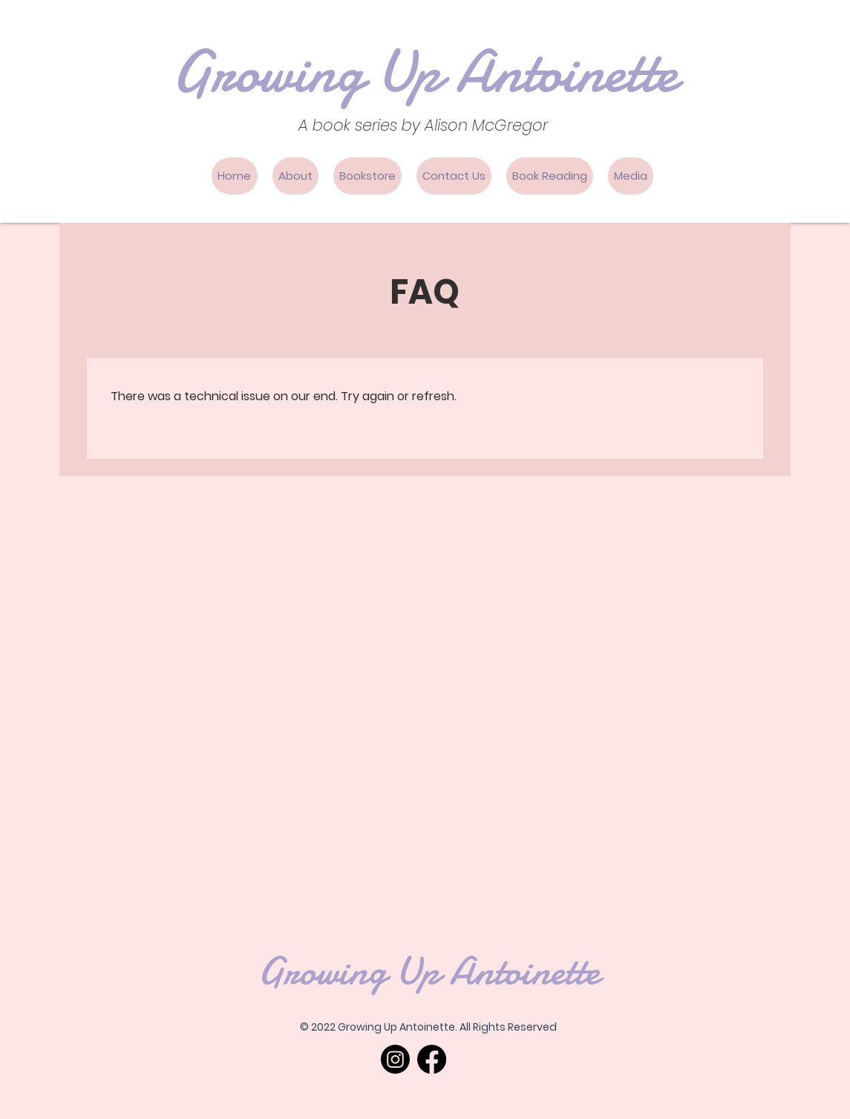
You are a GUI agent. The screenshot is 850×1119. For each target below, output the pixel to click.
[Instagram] (395, 1059)
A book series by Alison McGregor (423, 125)
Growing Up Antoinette (424, 72)
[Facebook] (431, 1059)
